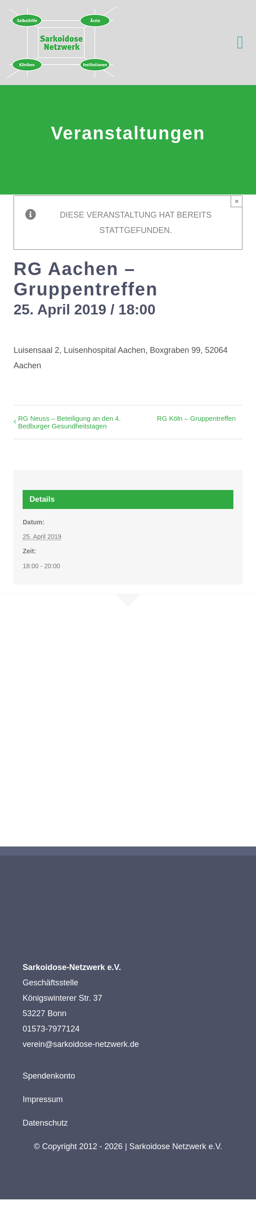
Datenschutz (45, 1122)
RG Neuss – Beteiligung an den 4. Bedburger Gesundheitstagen (69, 422)
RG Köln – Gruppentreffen (196, 418)
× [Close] (237, 201)
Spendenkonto (49, 1075)
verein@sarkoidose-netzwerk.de (81, 1044)
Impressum (43, 1099)
